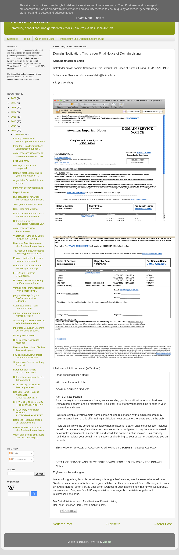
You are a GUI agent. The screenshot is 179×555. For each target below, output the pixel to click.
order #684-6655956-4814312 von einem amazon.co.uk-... (29, 154)
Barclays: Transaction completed (24, 166)
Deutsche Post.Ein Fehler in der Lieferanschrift (27, 421)
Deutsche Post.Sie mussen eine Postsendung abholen (28, 244)
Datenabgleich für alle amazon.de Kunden (24, 371)
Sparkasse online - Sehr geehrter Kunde (25, 307)
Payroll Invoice (21, 192)
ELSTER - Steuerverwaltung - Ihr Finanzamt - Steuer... (28, 282)
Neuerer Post (62, 524)
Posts (13, 453)
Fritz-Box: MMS (21, 161)
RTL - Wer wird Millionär (25, 209)
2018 (14, 107)
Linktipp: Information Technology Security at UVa (29, 140)
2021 (14, 98)
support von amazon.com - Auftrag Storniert (27, 314)
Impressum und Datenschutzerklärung (82, 38)
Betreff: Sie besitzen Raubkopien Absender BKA (29, 222)
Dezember (19, 134)
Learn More (84, 18)
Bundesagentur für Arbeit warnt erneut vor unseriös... (29, 198)
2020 (14, 103)
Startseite (12, 38)
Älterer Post (163, 524)
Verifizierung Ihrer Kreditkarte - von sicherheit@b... (28, 289)
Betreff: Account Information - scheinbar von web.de (28, 215)
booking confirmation (24, 335)
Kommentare (17, 459)
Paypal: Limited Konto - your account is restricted (28, 259)
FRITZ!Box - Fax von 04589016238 (24, 274)
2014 (14, 126)
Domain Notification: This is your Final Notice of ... (27, 174)
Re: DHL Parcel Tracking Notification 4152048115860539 (26, 395)
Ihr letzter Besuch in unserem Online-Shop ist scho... (28, 329)
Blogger (107, 541)
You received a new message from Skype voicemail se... (28, 252)
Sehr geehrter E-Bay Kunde (27, 204)
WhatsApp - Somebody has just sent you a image (27, 267)
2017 (14, 112)
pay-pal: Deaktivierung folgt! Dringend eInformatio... (27, 356)
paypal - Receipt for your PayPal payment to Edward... (26, 298)
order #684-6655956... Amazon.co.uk (25, 229)
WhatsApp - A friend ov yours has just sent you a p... (28, 237)
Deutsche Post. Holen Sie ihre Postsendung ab (29, 348)
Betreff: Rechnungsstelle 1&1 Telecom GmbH (28, 378)
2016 (14, 116)
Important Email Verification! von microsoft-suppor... (28, 147)
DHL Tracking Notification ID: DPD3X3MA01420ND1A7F (28, 403)
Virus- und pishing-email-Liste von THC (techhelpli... (28, 436)
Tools (27, 38)
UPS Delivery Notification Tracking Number (26, 386)
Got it (100, 18)
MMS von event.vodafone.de (28, 187)
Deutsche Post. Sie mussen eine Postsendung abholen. (29, 429)
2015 (14, 121)
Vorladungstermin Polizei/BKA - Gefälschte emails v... (29, 322)
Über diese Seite (45, 38)
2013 (14, 130)
